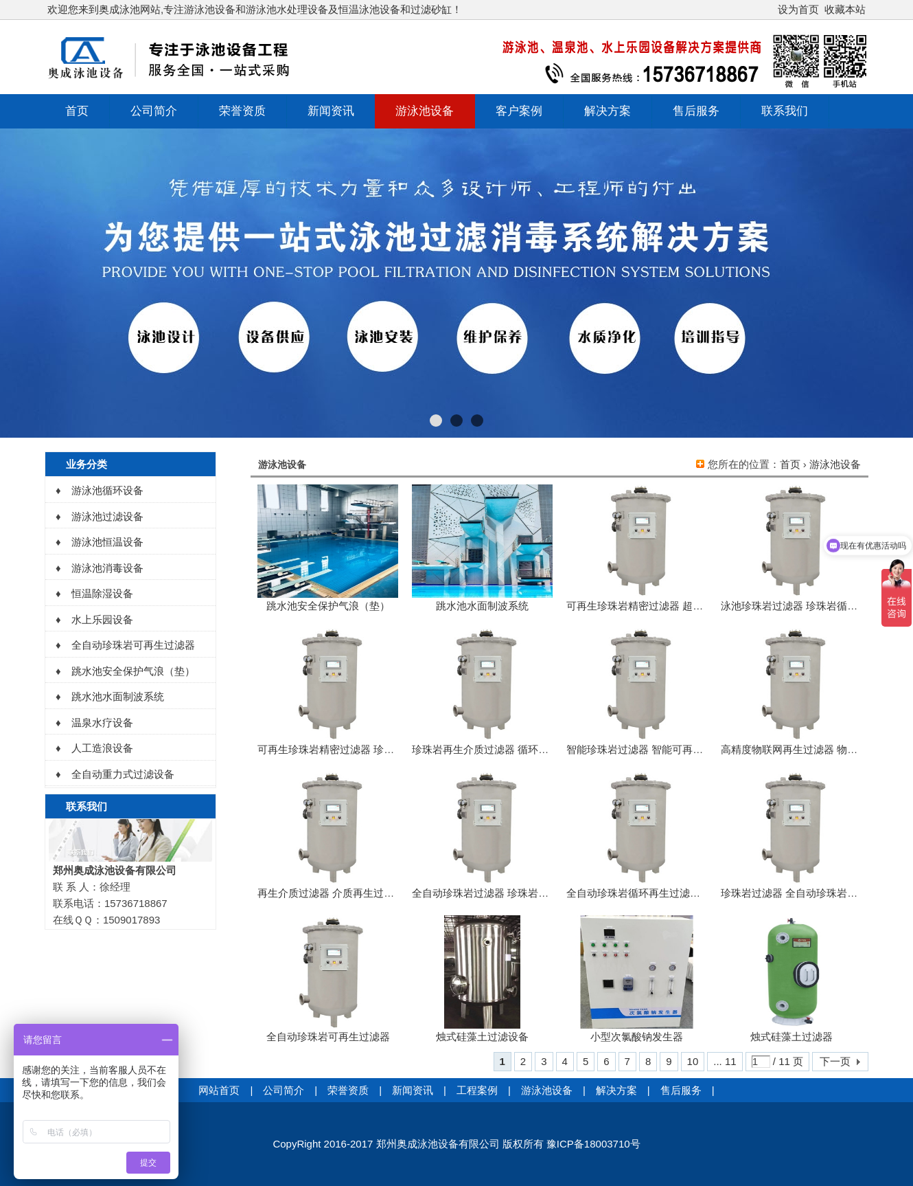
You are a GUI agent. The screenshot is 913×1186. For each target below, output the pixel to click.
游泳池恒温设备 (107, 542)
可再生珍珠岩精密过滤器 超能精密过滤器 (660, 606)
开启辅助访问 (771, 9)
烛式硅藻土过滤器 (791, 1036)
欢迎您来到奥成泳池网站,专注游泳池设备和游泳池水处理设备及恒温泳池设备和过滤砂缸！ (254, 9)
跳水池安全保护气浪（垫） (328, 606)
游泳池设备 (424, 111)
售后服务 (696, 111)
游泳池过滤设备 (107, 516)
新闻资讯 (331, 111)
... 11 (724, 1061)
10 (693, 1061)
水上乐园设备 (102, 619)
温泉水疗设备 (102, 722)
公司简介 (153, 111)
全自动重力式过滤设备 (122, 774)
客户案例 (519, 111)
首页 (77, 111)
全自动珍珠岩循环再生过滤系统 (638, 893)
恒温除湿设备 (102, 593)
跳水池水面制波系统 (482, 606)
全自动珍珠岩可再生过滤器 (328, 1036)
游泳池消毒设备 (107, 568)
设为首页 (798, 9)
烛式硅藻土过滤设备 (482, 1036)
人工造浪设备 (102, 748)
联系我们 (784, 111)
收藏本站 (845, 9)
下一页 (835, 1061)
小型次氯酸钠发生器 (636, 1036)
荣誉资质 (242, 111)
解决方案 (607, 111)
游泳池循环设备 (107, 490)
